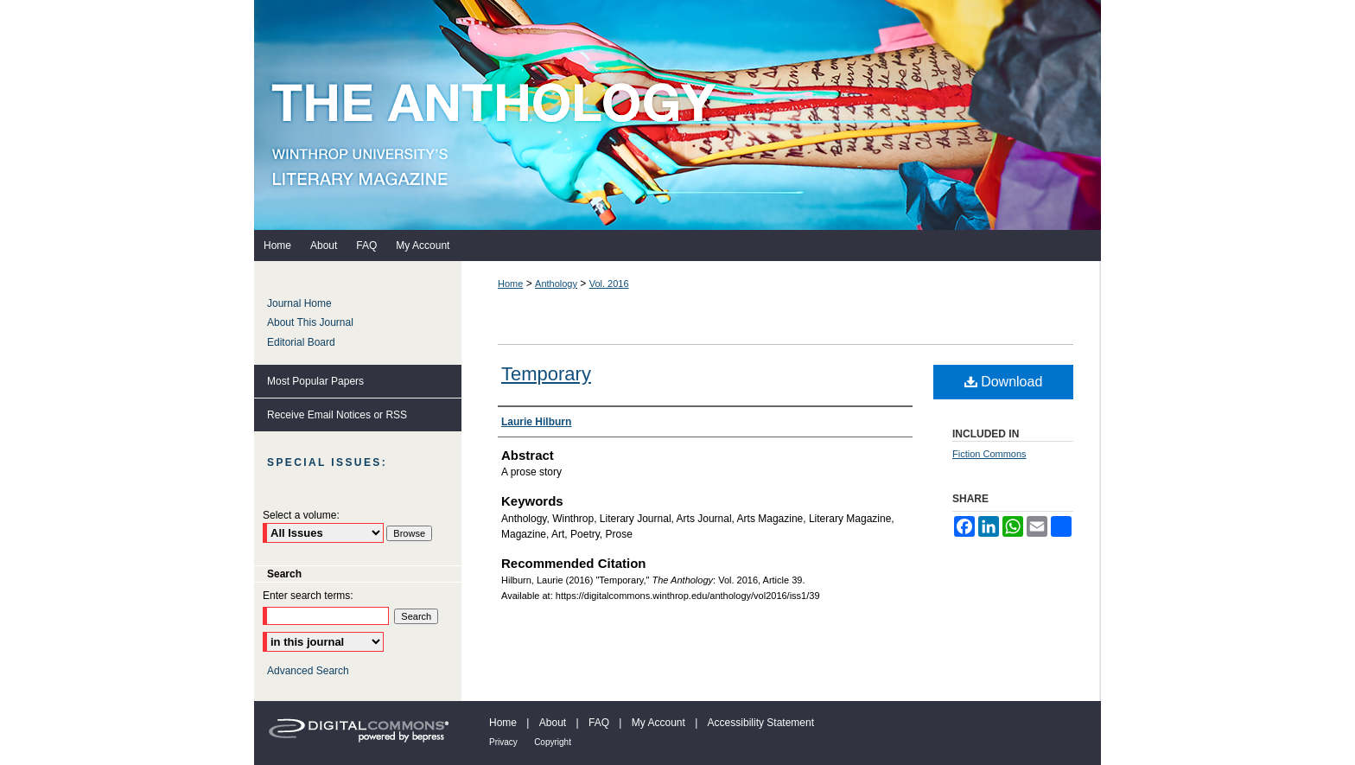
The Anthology (677, 115)
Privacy (503, 742)
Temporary (546, 374)
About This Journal (310, 322)
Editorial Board (301, 342)
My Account (658, 723)
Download (1003, 381)
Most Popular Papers (315, 381)
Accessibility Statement (761, 723)
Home (510, 283)
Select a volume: (301, 515)
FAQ (598, 723)
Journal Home (299, 303)
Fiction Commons (989, 454)
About (552, 723)
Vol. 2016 (609, 283)
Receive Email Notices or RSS (337, 415)
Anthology (556, 283)
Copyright (552, 742)
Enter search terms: (308, 596)
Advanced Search (308, 671)
